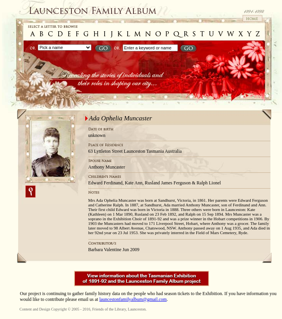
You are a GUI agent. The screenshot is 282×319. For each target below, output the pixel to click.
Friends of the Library (109, 309)
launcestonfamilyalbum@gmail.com (133, 299)
